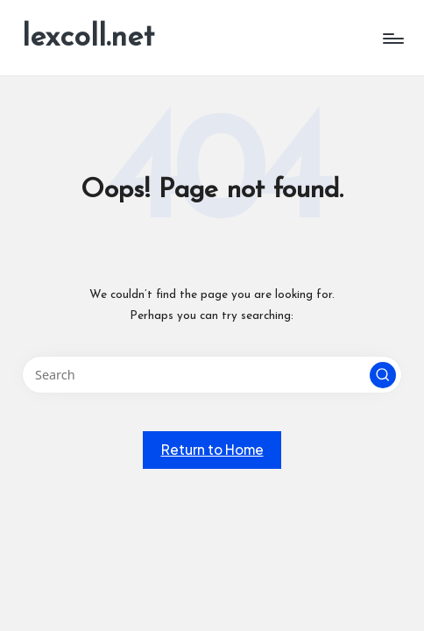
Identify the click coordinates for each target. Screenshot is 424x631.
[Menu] (392, 38)
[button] (383, 375)
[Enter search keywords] (211, 374)
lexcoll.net (88, 38)
